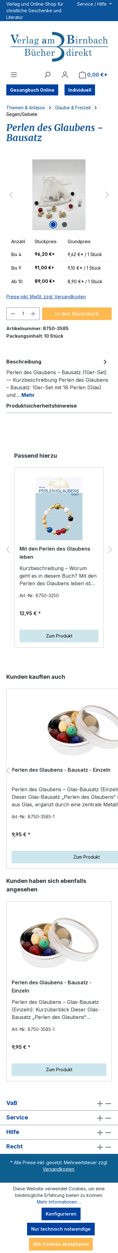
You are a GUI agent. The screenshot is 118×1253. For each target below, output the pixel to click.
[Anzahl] (23, 313)
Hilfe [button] (59, 1132)
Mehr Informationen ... (59, 1201)
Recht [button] (59, 1146)
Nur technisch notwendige (61, 1229)
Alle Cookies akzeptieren (61, 1244)
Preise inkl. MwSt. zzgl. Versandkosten (46, 296)
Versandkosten (58, 1169)
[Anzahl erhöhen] (33, 313)
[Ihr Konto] (64, 74)
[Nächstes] (107, 195)
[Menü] (13, 74)
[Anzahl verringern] (13, 313)
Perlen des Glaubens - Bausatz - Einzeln (52, 986)
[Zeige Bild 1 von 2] (53, 224)
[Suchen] (47, 74)
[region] (59, 194)
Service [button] (59, 1117)
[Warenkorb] (93, 74)
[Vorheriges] (11, 195)
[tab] (57, 378)
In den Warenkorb (77, 314)
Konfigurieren (61, 1213)
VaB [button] (59, 1103)
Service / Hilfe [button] (92, 4)
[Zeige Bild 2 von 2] (64, 224)
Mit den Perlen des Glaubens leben (55, 553)
